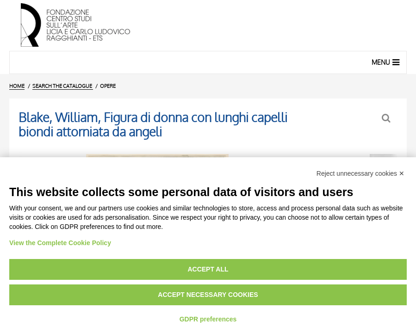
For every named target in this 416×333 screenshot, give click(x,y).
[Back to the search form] (387, 118)
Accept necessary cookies (208, 294)
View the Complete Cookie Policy (60, 243)
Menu (387, 62)
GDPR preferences (208, 319)
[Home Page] (208, 25)
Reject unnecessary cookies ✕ (360, 173)
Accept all (207, 269)
